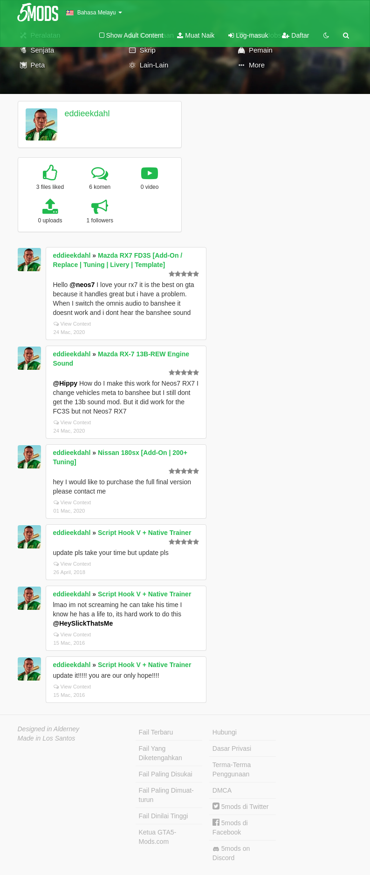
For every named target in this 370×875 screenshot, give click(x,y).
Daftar (295, 35)
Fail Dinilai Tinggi (163, 816)
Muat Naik (195, 35)
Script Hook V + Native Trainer (144, 532)
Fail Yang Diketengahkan (160, 753)
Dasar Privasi (231, 748)
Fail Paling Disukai (165, 774)
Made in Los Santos (46, 738)
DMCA (222, 790)
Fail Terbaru (156, 732)
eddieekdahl (87, 113)
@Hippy (65, 383)
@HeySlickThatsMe (83, 623)
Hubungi (224, 732)
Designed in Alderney (49, 729)
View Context (72, 324)
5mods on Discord (231, 853)
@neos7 (82, 284)
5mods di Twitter (240, 806)
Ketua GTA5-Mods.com (158, 836)
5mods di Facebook (230, 827)
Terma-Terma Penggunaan (231, 769)
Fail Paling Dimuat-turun (166, 795)
